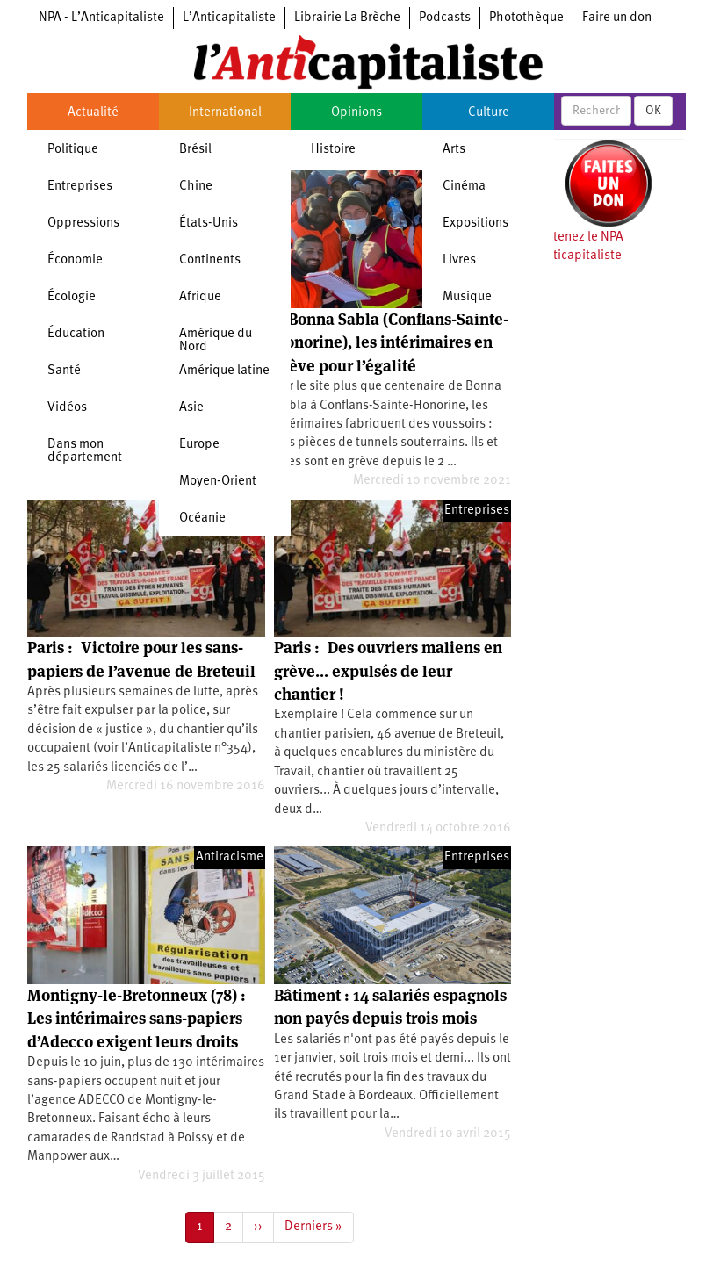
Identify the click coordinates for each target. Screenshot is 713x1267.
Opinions (356, 112)
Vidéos (67, 407)
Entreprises (79, 186)
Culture (488, 112)
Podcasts (445, 18)
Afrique (200, 297)
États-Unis (208, 223)
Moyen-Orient (217, 481)
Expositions (475, 223)
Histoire (333, 149)
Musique (467, 297)
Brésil (195, 149)
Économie (75, 260)
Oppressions (83, 223)
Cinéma (464, 186)
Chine (195, 186)
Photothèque (526, 18)
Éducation (75, 334)
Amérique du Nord (215, 341)
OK (653, 110)
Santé (64, 371)
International (225, 112)
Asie (191, 407)
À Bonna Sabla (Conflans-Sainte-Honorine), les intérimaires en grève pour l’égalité (391, 342)
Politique (72, 149)
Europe (199, 444)
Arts (454, 149)
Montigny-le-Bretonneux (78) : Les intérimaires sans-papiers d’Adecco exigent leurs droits (136, 1018)
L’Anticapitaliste (229, 18)
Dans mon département (84, 451)
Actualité (93, 112)
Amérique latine (224, 371)
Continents (210, 260)
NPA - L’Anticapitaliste (101, 18)
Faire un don (617, 18)
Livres (459, 260)
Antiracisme (229, 857)
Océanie (202, 518)
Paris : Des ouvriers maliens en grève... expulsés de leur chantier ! (388, 670)
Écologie (71, 297)
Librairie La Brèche (347, 18)
